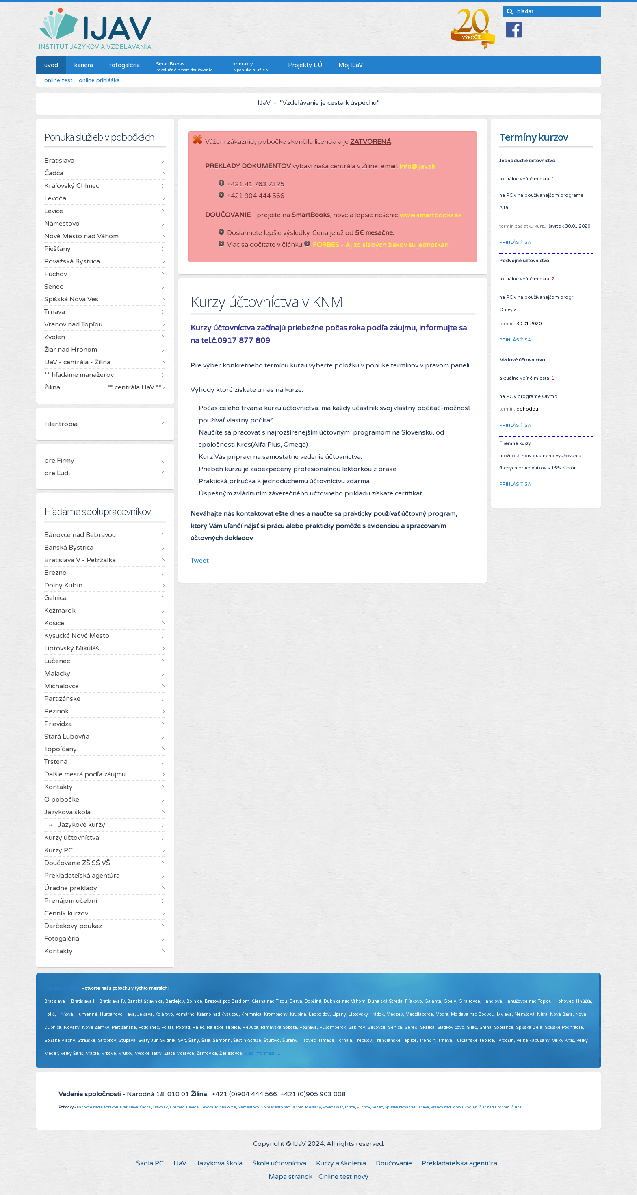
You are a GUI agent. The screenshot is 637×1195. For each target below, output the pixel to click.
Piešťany (313, 1107)
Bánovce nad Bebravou (97, 1107)
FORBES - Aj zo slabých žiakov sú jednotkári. (381, 245)
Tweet (200, 560)
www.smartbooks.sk (431, 215)
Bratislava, (129, 1107)
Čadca (145, 1107)
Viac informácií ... (262, 1053)
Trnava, (423, 1107)
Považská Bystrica (339, 1107)
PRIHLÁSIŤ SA (515, 242)
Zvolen (471, 1107)
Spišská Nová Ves (400, 1107)
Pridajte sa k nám (62, 988)
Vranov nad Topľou (447, 1107)
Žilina (516, 1107)
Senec (377, 1107)
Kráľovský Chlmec (168, 1107)
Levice (192, 1107)
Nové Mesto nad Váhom (281, 1107)
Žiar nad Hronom (494, 1107)
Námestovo (248, 1107)
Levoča (206, 1107)
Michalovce (225, 1107)
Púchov (363, 1107)
